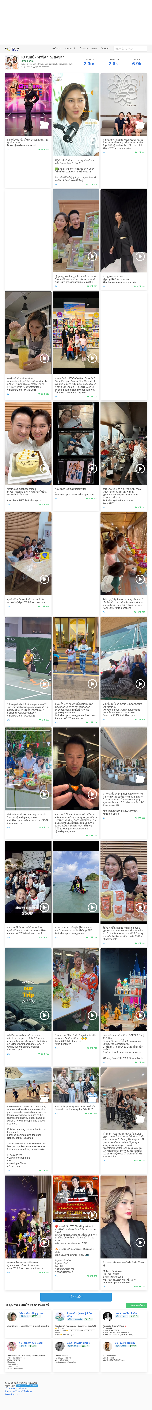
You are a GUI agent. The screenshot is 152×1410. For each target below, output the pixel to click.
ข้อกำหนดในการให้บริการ (18, 1391)
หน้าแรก (56, 48)
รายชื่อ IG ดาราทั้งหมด (136, 1305)
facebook (22, 1386)
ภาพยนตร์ (70, 48)
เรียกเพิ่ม (76, 1297)
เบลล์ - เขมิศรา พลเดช (78, 1343)
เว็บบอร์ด (105, 48)
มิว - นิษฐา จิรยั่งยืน (125, 1343)
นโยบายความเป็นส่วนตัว (17, 1388)
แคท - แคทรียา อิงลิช (126, 1313)
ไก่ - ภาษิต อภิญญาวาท (31, 1313)
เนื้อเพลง (83, 48)
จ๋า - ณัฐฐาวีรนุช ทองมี (31, 1343)
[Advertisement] (76, 22)
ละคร (94, 48)
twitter (33, 1386)
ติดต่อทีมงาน (11, 1394)
